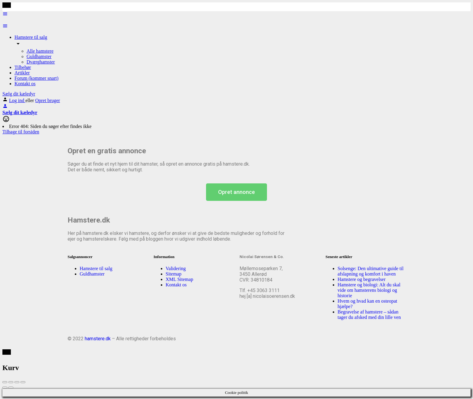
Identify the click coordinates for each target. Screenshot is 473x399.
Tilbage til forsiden (20, 131)
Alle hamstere (40, 51)
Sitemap (173, 273)
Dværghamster (41, 61)
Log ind (17, 100)
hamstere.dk (98, 338)
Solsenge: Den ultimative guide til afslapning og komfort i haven (371, 271)
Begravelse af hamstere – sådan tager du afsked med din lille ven (369, 314)
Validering (176, 268)
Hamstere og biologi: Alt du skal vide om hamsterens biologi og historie (369, 290)
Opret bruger (47, 100)
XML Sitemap (179, 279)
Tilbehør (22, 67)
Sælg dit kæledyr (18, 93)
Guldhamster (39, 56)
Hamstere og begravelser (362, 279)
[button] (236, 192)
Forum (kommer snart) (36, 78)
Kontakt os (25, 83)
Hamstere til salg (30, 37)
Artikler (22, 72)
